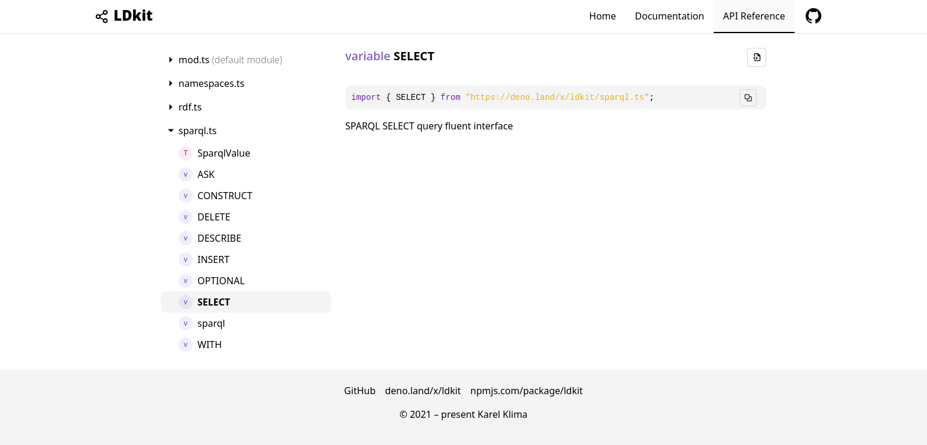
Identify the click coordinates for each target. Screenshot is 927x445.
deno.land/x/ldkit (423, 390)
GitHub (359, 390)
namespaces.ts (211, 83)
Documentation (669, 15)
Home (603, 15)
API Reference (754, 15)
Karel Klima (503, 414)
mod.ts (230, 59)
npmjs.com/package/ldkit (527, 390)
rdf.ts (190, 106)
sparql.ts (197, 130)
